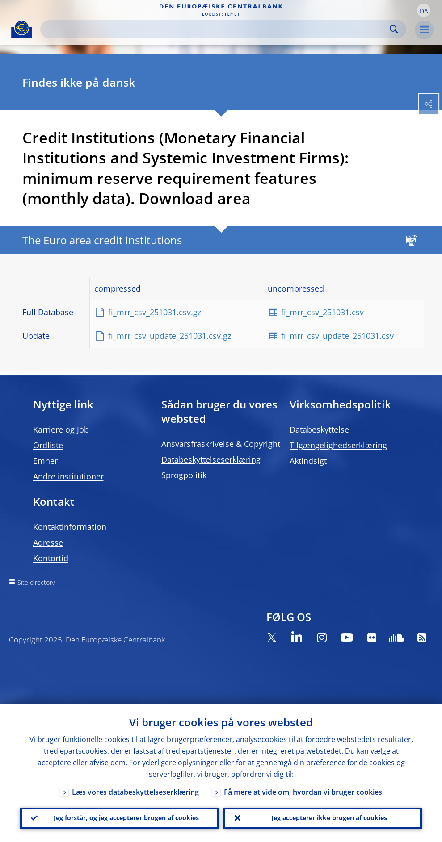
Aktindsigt (308, 460)
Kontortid (50, 558)
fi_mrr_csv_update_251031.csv (337, 335)
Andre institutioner (68, 476)
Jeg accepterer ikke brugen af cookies (329, 817)
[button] (423, 10)
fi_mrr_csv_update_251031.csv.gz (169, 335)
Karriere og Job (61, 429)
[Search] (216, 29)
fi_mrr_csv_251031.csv (322, 312)
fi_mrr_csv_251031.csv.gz (154, 312)
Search (394, 29)
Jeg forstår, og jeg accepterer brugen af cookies (126, 817)
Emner (45, 460)
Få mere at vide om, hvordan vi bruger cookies (303, 791)
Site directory (36, 582)
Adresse (48, 542)
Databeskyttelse (319, 429)
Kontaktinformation (69, 526)
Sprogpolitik (183, 475)
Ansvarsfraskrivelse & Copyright (220, 443)
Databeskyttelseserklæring (211, 459)
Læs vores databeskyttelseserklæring (135, 791)
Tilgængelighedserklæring (338, 445)
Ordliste (48, 445)
